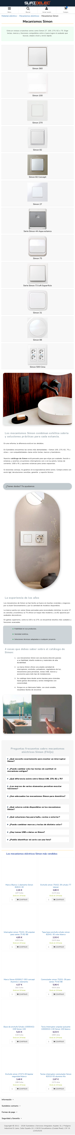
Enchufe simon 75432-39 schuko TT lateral (55, 885)
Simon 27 (37, 204)
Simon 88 (37, 339)
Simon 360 (37, 68)
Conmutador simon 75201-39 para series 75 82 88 (55, 980)
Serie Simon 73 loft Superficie (37, 285)
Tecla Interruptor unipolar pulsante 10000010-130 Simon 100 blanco (55, 1027)
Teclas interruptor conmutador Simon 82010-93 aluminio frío (55, 1075)
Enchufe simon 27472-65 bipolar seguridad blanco (19, 1075)
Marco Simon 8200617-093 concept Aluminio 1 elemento (19, 980)
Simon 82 (37, 149)
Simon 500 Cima (37, 367)
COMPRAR (22, 899)
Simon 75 (37, 258)
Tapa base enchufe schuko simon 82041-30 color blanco (56, 933)
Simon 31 (37, 312)
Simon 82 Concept (37, 176)
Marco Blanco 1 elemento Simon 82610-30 (19, 885)
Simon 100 (37, 95)
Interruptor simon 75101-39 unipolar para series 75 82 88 (19, 933)
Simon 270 (37, 122)
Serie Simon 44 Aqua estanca (37, 231)
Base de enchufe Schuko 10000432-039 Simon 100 (19, 1027)
